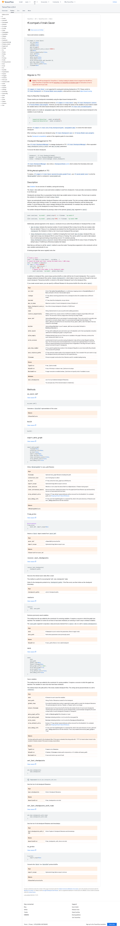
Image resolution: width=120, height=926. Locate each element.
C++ (18, 10)
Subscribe (112, 924)
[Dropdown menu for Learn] (30, 2)
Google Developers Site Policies (50, 890)
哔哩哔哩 (26, 915)
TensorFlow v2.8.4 (8, 7)
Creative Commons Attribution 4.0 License (68, 888)
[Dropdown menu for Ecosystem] (49, 2)
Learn (26, 2)
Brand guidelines (76, 915)
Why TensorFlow (68, 2)
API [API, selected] (35, 2)
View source (30, 397)
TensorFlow (30, 18)
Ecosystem (44, 2)
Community (56, 2)
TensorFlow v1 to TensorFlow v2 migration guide (66, 82)
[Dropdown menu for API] (38, 2)
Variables (32, 186)
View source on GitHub (35, 30)
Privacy (31, 924)
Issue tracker (75, 907)
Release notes (75, 909)
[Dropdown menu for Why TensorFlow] (75, 2)
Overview (4, 10)
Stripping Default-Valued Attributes (60, 496)
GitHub (115, 2)
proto (61, 164)
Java (23, 10)
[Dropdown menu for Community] (61, 2)
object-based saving (86, 91)
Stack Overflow (76, 912)
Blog (25, 907)
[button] (10, 17)
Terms (25, 924)
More (29, 10)
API (36, 18)
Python (50, 18)
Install (20, 2)
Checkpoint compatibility (39, 136)
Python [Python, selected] (12, 10)
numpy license (32, 892)
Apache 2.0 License (28, 890)
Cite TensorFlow (76, 917)
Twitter (26, 912)
